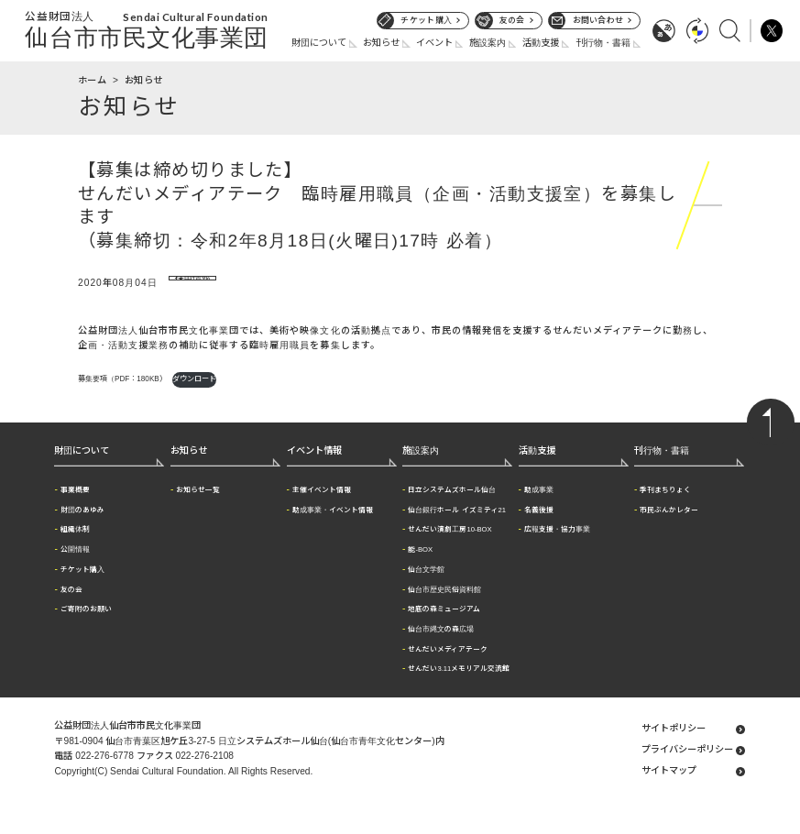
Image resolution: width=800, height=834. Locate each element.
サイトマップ (668, 787)
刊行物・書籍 (602, 43)
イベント (434, 43)
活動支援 (540, 43)
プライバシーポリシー (687, 766)
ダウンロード (194, 394)
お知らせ (381, 43)
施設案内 (487, 43)
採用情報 (190, 284)
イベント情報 (314, 466)
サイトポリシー (673, 745)
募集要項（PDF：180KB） (122, 394)
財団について (318, 43)
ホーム (92, 80)
